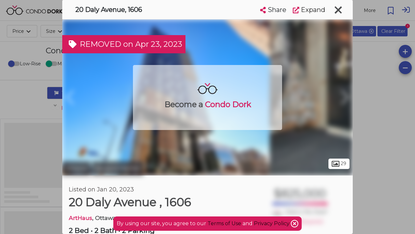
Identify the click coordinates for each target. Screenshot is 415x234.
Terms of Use (224, 223)
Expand (309, 10)
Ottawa (76, 168)
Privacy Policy (272, 223)
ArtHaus (80, 217)
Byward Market (117, 168)
